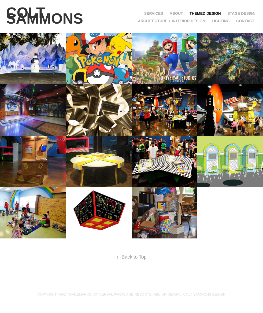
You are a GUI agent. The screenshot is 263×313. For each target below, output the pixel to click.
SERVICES (153, 13)
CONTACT (245, 21)
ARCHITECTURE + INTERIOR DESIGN (171, 21)
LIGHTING (221, 21)
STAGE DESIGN (241, 13)
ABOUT (176, 13)
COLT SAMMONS (44, 15)
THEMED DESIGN (205, 13)
